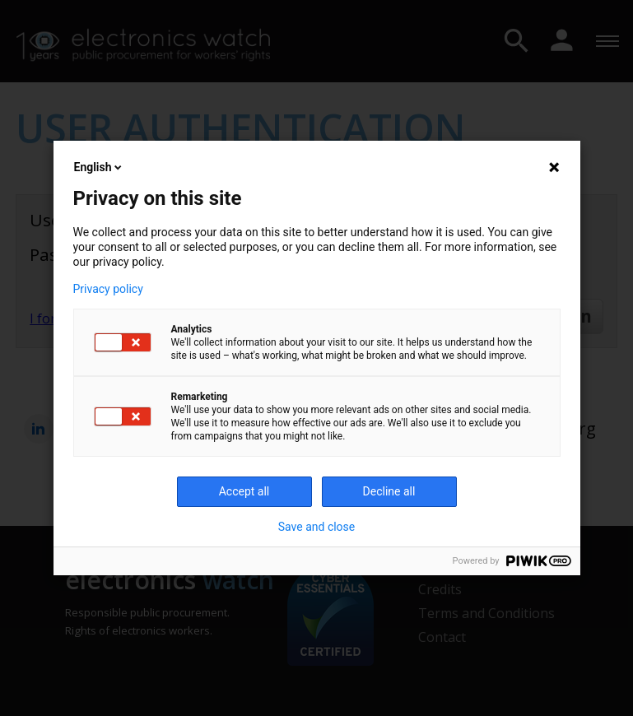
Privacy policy (108, 288)
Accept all (244, 491)
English (99, 167)
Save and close (317, 526)
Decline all (389, 491)
